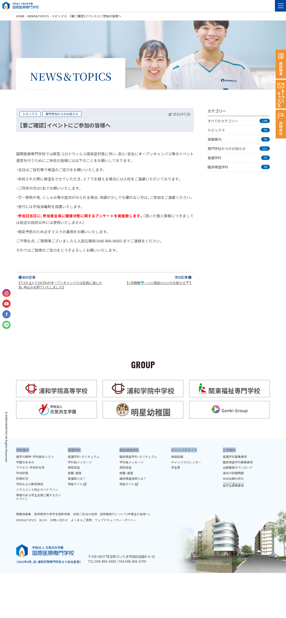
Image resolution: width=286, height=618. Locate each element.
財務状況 (22, 478)
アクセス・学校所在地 (30, 467)
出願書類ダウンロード (238, 467)
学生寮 (175, 467)
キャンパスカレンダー (186, 462)
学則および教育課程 (29, 484)
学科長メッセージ (80, 462)
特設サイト (77, 484)
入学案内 (229, 449)
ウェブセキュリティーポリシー (116, 520)
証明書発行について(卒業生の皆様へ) (125, 514)
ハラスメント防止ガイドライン (37, 489)
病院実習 (74, 467)
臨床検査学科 (129, 449)
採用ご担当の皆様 (85, 514)
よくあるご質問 (81, 520)
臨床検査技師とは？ (132, 478)
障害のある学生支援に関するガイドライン (38, 497)
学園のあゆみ (25, 462)
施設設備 (177, 456)
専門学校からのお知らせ (61, 114)
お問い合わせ (59, 520)
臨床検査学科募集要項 (238, 462)
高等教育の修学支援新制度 (52, 514)
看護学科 (74, 449)
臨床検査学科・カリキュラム (138, 456)
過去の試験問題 (233, 473)
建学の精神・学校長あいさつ (35, 456)
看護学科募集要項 (235, 456)
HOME (20, 16)
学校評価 (22, 473)
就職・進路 (74, 473)
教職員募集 (23, 514)
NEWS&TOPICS (38, 16)
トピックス (59, 16)
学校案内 (22, 449)
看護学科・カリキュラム (83, 456)
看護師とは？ (76, 478)
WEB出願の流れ (233, 478)
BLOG (43, 520)
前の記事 (60, 282)
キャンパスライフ (184, 449)
